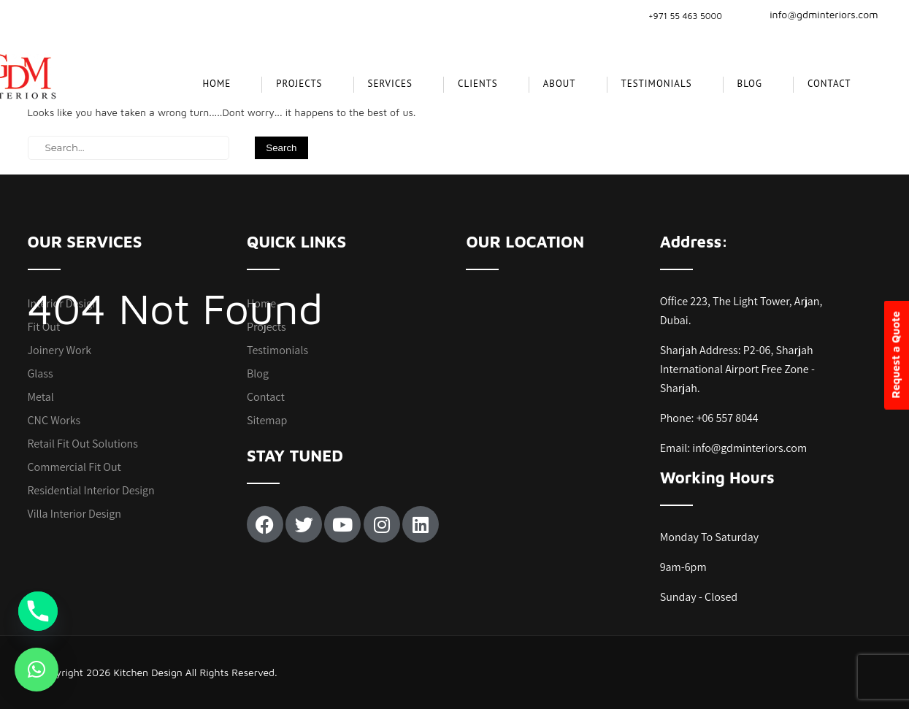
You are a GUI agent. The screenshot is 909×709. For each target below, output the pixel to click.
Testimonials (656, 83)
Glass (40, 373)
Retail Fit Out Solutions (83, 443)
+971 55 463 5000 (685, 15)
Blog (749, 83)
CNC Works (54, 420)
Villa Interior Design (74, 513)
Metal (41, 397)
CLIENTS (478, 83)
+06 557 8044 (728, 418)
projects (299, 83)
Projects (266, 326)
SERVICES (390, 83)
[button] (36, 669)
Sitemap (267, 420)
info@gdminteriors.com (815, 14)
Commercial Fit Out (74, 467)
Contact (829, 83)
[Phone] (38, 611)
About (559, 83)
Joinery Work (60, 350)
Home (216, 83)
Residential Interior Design (91, 490)
